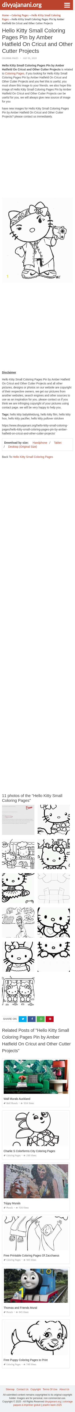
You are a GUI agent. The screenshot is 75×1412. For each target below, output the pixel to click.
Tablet (57, 442)
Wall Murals (11, 1103)
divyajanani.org (22, 4)
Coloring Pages (10, 58)
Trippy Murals (12, 1203)
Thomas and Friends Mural (20, 1307)
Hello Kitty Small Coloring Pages (33, 456)
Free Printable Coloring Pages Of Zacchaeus (31, 1255)
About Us (64, 1389)
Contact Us (22, 1389)
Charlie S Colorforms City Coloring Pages (29, 1151)
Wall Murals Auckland (17, 1098)
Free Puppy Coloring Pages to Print (26, 1360)
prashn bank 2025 (52, 1405)
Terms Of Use (50, 1389)
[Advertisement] (37, 159)
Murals (8, 1207)
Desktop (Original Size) (22, 446)
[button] (67, 5)
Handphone (40, 442)
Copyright (35, 1389)
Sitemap (10, 1389)
